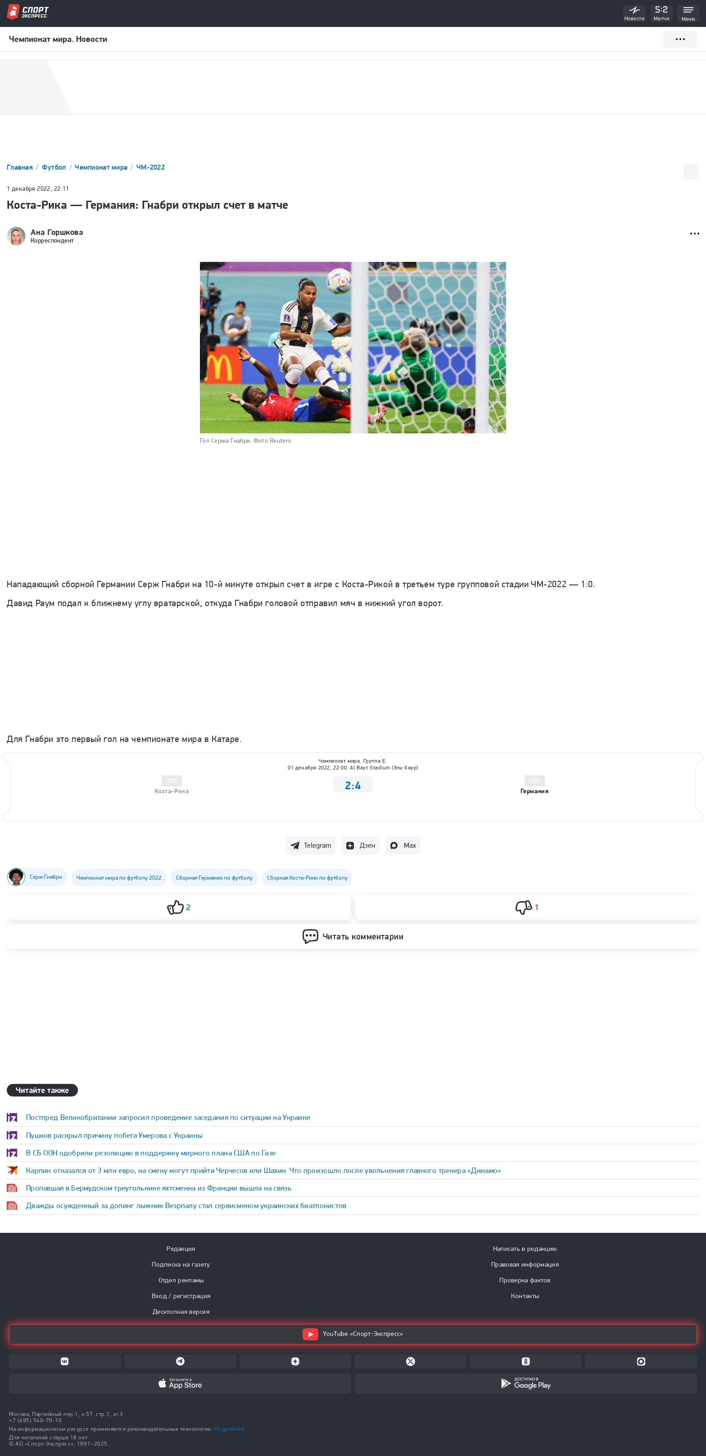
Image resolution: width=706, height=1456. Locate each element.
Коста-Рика (171, 791)
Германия (534, 791)
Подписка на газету (181, 1264)
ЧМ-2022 (150, 167)
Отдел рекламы (181, 1280)
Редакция (181, 1249)
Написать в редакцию (525, 1249)
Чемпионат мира (102, 167)
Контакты (525, 1296)
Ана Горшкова (57, 232)
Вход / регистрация (181, 1296)
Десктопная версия (181, 1312)
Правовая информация (525, 1264)
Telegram (317, 845)
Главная (21, 167)
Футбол (55, 167)
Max (410, 845)
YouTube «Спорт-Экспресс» (353, 1334)
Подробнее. (230, 1428)
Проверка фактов (525, 1280)
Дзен (367, 845)
